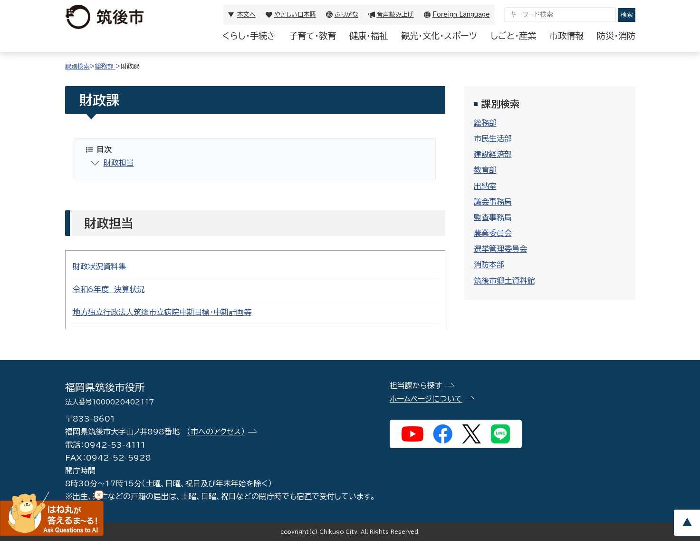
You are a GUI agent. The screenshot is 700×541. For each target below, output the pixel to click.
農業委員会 (493, 233)
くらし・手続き (249, 35)
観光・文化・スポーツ (439, 35)
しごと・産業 (513, 35)
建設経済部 (493, 154)
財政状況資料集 (99, 266)
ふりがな (346, 14)
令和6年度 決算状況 (108, 289)
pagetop (686, 522)
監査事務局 (493, 217)
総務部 (105, 66)
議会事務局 (493, 202)
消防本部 (489, 264)
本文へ (246, 14)
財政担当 (119, 163)
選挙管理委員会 (500, 249)
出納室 (485, 186)
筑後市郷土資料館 (504, 281)
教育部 (485, 170)
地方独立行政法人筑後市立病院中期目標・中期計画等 (162, 312)
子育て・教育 (312, 35)
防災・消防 (616, 35)
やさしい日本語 (295, 14)
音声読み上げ (395, 14)
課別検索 (77, 66)
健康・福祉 (368, 35)
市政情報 (566, 35)
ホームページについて (426, 399)
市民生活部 (493, 138)
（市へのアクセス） (216, 431)
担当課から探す (416, 385)
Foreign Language (461, 14)
